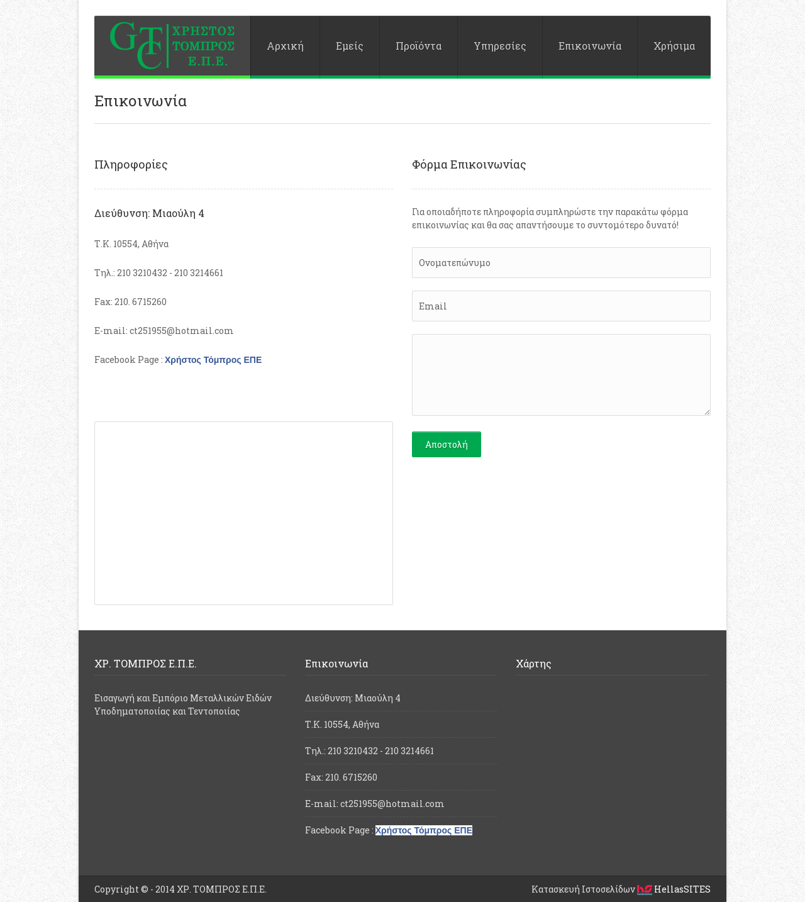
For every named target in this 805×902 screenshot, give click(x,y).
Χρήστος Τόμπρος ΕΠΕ (213, 360)
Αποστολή (446, 444)
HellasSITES (674, 889)
